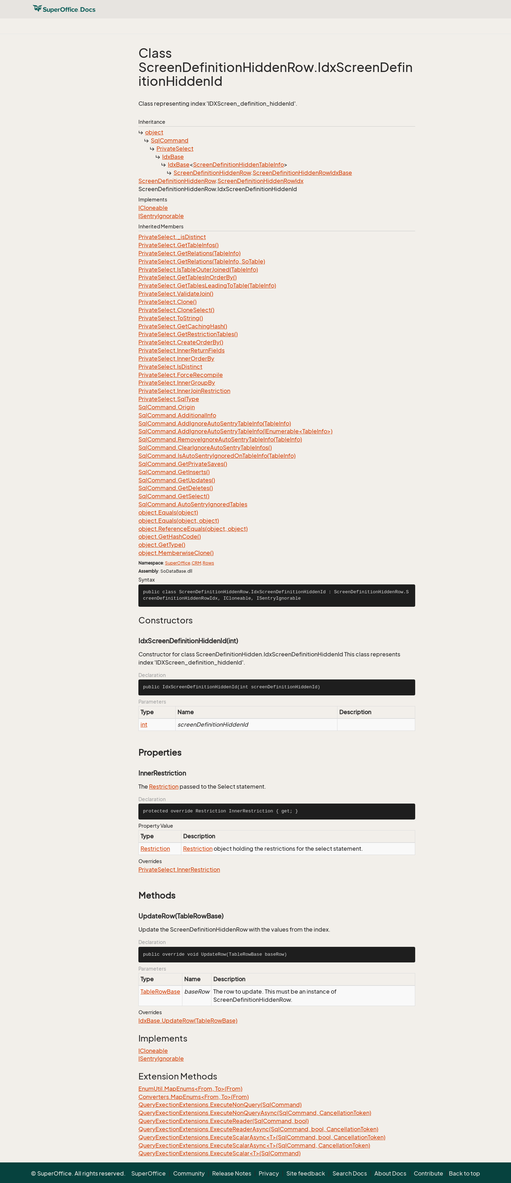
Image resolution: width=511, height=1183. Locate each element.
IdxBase (173, 156)
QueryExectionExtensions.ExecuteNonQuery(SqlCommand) (220, 1104)
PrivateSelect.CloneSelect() (176, 309)
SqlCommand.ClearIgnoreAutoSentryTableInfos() (205, 447)
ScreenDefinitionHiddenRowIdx (260, 180)
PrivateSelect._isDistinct (172, 236)
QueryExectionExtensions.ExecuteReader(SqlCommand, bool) (223, 1120)
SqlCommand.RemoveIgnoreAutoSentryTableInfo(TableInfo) (220, 439)
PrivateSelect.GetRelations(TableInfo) (189, 253)
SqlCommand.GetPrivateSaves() (182, 463)
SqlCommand (169, 140)
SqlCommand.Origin (166, 407)
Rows (208, 563)
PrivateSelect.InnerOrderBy (176, 358)
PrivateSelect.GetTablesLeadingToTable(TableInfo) (207, 285)
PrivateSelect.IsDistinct (170, 366)
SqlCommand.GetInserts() (174, 472)
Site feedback (305, 1173)
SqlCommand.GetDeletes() (175, 487)
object (154, 132)
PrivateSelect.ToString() (170, 318)
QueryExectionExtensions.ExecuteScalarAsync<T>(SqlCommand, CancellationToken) (254, 1145)
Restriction (163, 786)
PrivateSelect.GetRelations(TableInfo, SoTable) (201, 261)
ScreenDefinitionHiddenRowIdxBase (302, 172)
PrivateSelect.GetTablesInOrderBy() (187, 277)
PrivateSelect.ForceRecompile (180, 374)
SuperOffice (177, 563)
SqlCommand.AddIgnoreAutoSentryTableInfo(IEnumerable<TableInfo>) (235, 431)
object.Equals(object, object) (178, 520)
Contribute (428, 1173)
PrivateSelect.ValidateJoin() (175, 293)
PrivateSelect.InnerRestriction (179, 869)
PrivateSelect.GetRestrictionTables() (188, 334)
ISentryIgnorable (161, 216)
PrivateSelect (174, 148)
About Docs (390, 1173)
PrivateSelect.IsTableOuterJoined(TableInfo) (198, 269)
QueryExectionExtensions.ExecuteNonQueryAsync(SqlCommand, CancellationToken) (254, 1112)
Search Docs (350, 1173)
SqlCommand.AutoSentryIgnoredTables (192, 504)
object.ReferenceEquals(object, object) (193, 528)
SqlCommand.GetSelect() (173, 496)
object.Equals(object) (168, 512)
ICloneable (153, 207)
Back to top (464, 1173)
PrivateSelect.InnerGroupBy (176, 382)
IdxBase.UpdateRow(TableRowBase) (187, 1020)
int (144, 724)
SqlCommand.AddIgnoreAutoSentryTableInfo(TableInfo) (214, 423)
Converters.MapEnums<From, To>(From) (193, 1096)
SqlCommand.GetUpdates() (176, 480)
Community (189, 1173)
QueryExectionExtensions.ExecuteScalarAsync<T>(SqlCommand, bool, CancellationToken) (261, 1137)
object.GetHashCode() (169, 536)
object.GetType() (161, 544)
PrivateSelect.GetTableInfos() (178, 245)
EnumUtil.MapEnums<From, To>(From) (190, 1088)
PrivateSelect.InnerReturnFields (181, 350)
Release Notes (231, 1173)
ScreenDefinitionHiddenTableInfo (238, 164)
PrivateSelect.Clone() (167, 301)
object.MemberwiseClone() (176, 552)
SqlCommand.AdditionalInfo (177, 415)
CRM (196, 563)
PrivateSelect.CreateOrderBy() (180, 342)
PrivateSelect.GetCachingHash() (182, 326)
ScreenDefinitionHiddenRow (212, 172)
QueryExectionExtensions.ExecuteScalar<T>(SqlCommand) (219, 1153)
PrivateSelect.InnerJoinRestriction (184, 390)
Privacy (269, 1173)
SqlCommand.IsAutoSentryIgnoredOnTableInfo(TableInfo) (217, 455)
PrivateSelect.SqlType (168, 398)
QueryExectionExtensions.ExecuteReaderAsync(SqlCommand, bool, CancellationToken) (258, 1129)
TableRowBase (160, 991)
